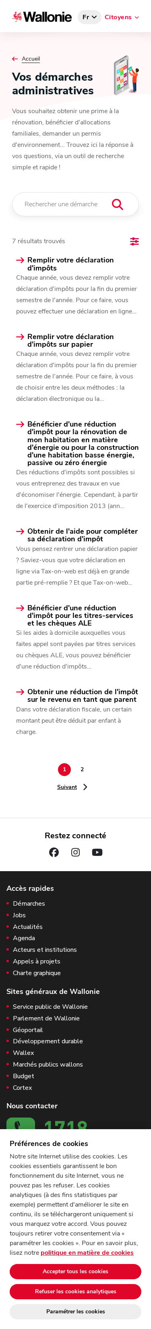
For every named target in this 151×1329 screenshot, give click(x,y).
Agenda (24, 938)
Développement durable (48, 1041)
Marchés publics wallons (48, 1065)
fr (86, 17)
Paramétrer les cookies (75, 1311)
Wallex (23, 1053)
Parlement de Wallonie (46, 1018)
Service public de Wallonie (50, 1007)
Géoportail (28, 1030)
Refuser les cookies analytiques (75, 1291)
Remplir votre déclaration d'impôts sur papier (70, 340)
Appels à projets (36, 961)
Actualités (28, 927)
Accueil (31, 59)
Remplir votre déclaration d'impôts (70, 264)
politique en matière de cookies (87, 1252)
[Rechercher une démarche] (75, 204)
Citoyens (118, 17)
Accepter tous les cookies (75, 1271)
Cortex (22, 1088)
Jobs (19, 915)
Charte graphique (37, 973)
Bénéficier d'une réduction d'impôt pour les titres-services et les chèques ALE (80, 616)
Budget (23, 1076)
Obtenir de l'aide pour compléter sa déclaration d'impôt (82, 535)
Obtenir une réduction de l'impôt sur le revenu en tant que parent (82, 695)
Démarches (29, 904)
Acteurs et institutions (45, 950)
